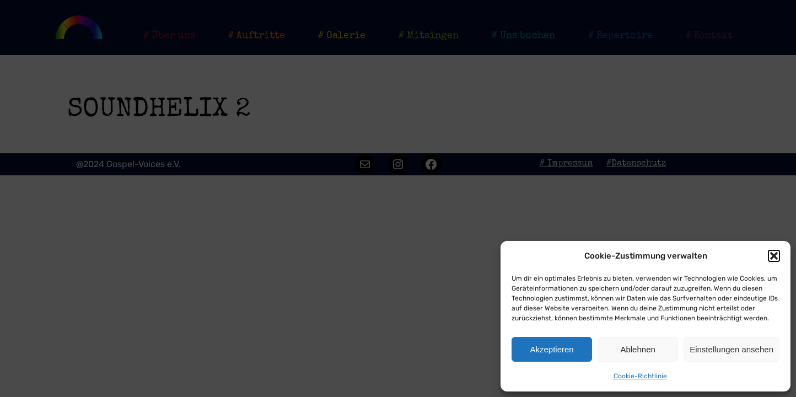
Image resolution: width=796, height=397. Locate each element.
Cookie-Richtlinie (640, 376)
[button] (773, 255)
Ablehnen (637, 349)
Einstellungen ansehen (731, 349)
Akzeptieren (551, 349)
